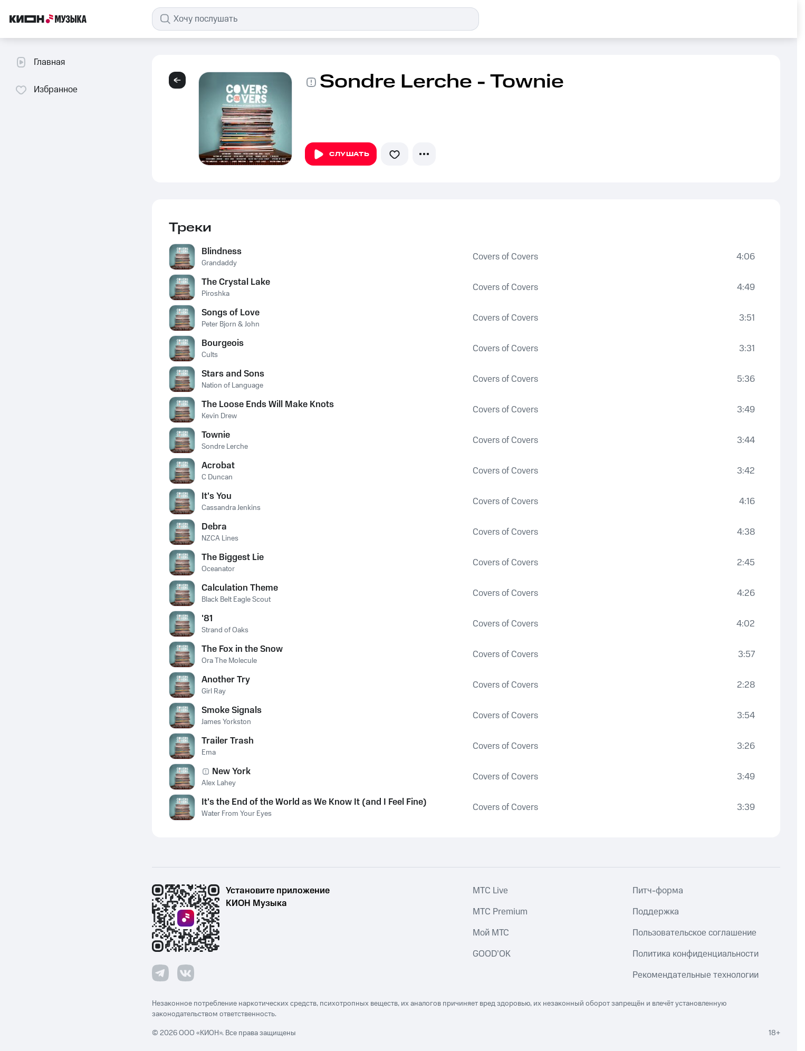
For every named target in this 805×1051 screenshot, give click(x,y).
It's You (217, 496)
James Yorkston (226, 722)
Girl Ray (214, 691)
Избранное (46, 89)
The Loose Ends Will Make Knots (268, 404)
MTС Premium (500, 911)
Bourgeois (223, 343)
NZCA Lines (220, 538)
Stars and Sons (233, 374)
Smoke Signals (232, 710)
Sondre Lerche (225, 446)
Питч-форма (657, 890)
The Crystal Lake (236, 282)
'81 (207, 618)
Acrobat (218, 465)
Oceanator (218, 569)
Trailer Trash (228, 741)
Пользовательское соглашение (694, 933)
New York (231, 771)
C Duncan (217, 477)
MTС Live (490, 890)
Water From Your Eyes (237, 813)
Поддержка (655, 911)
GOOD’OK (492, 954)
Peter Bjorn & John (231, 324)
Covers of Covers (505, 256)
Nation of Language (232, 385)
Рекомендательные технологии (695, 975)
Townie (216, 435)
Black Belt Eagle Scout (236, 599)
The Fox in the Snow (242, 649)
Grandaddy (219, 263)
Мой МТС (491, 933)
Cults (210, 355)
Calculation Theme (240, 588)
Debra (214, 526)
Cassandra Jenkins (231, 508)
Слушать (340, 154)
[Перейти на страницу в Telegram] (160, 973)
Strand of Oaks (225, 630)
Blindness (222, 251)
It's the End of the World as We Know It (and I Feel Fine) (314, 802)
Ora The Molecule (229, 660)
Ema (209, 752)
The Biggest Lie (233, 557)
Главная (40, 62)
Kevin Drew (219, 416)
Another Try (226, 679)
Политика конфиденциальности (695, 954)
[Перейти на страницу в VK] (185, 973)
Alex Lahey (219, 783)
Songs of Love (231, 312)
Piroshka (215, 293)
